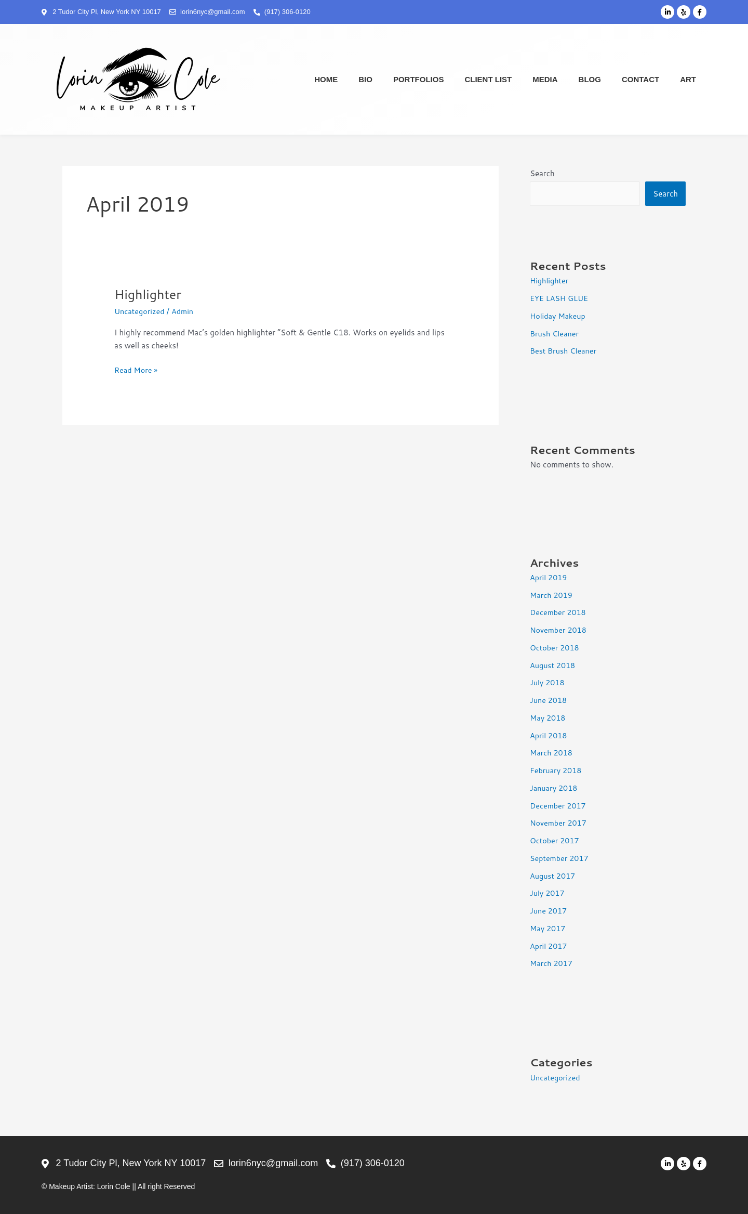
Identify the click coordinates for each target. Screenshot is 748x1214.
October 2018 (555, 647)
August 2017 (553, 875)
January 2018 (555, 787)
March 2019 (552, 595)
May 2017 (548, 928)
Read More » (136, 369)
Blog (590, 79)
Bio (365, 79)
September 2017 (560, 858)
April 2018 (549, 735)
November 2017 (559, 822)
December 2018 (559, 612)
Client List (488, 79)
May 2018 (548, 717)
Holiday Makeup (559, 315)
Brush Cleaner (555, 333)
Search (542, 173)
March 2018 (552, 752)
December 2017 (559, 805)
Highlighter (149, 293)
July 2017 (548, 892)
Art (688, 79)
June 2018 (549, 700)
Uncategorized (140, 311)
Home (326, 79)
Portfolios (418, 79)
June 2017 (549, 910)
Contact (640, 79)
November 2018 (559, 629)
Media (544, 79)
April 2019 (549, 577)
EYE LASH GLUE (560, 298)
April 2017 (549, 946)
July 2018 (548, 682)
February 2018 (557, 770)
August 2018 (553, 665)
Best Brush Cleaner (564, 350)
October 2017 (555, 840)
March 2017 (552, 963)
